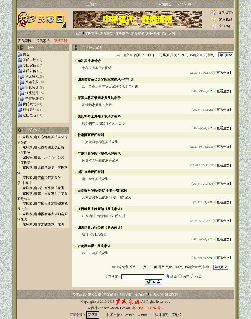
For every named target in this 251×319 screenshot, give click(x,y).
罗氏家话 (106, 34)
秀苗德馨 (32, 99)
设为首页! (225, 13)
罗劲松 (176, 315)
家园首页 (165, 4)
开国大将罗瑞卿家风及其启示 (99, 98)
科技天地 (153, 34)
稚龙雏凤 (32, 76)
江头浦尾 (32, 93)
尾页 (166, 55)
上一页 (146, 55)
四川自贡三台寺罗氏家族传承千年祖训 (106, 79)
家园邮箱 (110, 295)
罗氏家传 (122, 34)
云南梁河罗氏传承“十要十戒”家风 (102, 190)
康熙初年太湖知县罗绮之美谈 (99, 116)
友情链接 (125, 295)
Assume (128, 315)
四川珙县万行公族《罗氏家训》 (101, 227)
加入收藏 (225, 19)
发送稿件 (225, 26)
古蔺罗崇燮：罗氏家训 (94, 246)
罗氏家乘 (184, 4)
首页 (79, 34)
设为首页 (141, 295)
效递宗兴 (32, 82)
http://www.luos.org (117, 308)
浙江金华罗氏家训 (51, 188)
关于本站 (79, 295)
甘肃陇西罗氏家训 (51, 224)
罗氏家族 (91, 34)
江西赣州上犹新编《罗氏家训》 (101, 209)
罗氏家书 (137, 34)
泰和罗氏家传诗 (89, 61)
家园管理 (171, 295)
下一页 (157, 55)
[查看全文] (223, 73)
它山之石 (168, 34)
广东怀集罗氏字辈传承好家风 (99, 153)
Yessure (142, 315)
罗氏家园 (24, 41)
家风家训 (32, 87)
